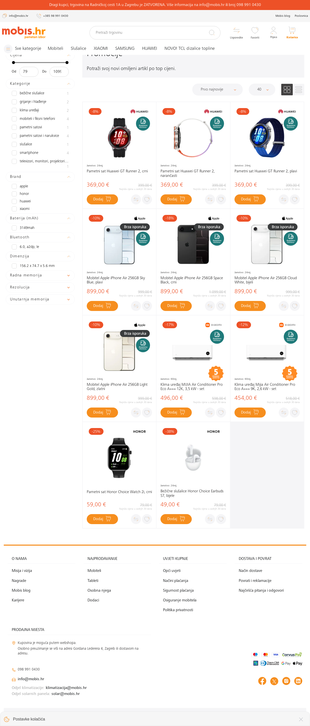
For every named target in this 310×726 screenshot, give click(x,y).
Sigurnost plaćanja (178, 591)
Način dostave (250, 571)
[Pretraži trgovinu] (155, 33)
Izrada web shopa (267, 717)
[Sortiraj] (217, 89)
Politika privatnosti (178, 610)
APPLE (20, 186)
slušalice (40, 145)
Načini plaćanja (175, 581)
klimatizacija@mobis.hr (66, 688)
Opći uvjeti (171, 571)
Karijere (18, 600)
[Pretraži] (212, 33)
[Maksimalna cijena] (59, 72)
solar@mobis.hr (66, 694)
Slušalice (80, 49)
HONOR (20, 193)
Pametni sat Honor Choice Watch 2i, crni (119, 492)
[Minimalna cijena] (28, 72)
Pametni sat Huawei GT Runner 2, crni (117, 171)
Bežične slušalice (40, 94)
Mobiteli (57, 49)
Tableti (93, 581)
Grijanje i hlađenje (40, 102)
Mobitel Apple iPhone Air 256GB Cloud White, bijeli (265, 280)
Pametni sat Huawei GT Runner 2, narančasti (187, 173)
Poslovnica (301, 16)
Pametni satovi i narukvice (40, 136)
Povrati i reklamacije (255, 581)
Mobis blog (283, 16)
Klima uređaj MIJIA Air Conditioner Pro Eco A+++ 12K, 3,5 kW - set (191, 387)
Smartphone (40, 153)
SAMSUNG (126, 49)
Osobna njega (99, 591)
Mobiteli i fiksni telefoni (40, 119)
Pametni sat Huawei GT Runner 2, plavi (265, 171)
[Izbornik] (23, 49)
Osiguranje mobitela (179, 600)
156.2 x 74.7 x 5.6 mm (32, 265)
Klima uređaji (40, 111)
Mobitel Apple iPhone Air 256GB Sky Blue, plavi (116, 280)
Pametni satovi (40, 128)
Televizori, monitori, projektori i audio (40, 164)
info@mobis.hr (31, 679)
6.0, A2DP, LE (25, 246)
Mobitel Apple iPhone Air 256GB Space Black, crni (191, 280)
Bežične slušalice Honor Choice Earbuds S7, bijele (192, 493)
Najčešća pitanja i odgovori (261, 591)
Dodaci (93, 600)
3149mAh (22, 227)
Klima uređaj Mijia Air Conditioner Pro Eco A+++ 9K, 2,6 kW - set (264, 387)
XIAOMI (103, 49)
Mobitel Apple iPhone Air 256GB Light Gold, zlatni (117, 387)
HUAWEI (151, 49)
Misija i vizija (22, 571)
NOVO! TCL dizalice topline (191, 49)
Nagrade (19, 581)
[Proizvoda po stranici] (262, 89)
